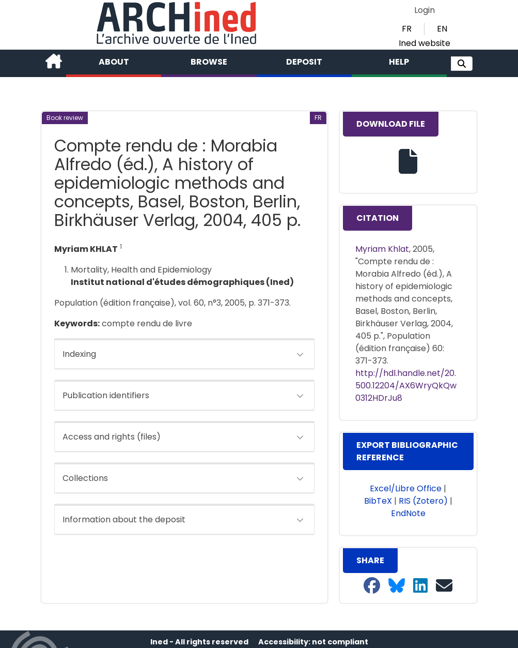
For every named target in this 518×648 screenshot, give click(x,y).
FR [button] (407, 29)
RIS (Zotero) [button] (423, 501)
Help (399, 62)
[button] (462, 63)
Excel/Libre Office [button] (406, 488)
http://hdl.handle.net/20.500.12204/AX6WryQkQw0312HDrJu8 (406, 385)
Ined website (424, 43)
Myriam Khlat (382, 249)
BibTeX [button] (378, 501)
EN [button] (442, 29)
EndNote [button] (408, 513)
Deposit (304, 62)
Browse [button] (209, 62)
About (114, 62)
